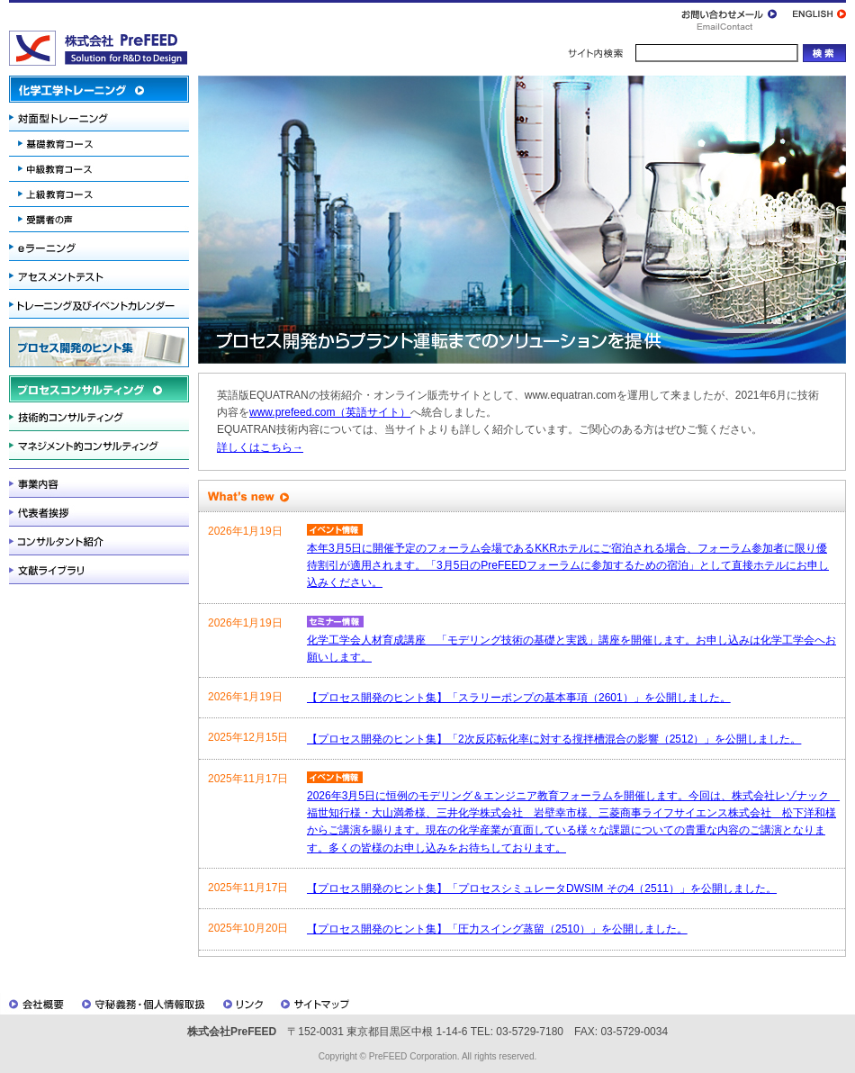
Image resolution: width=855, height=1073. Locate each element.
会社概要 (36, 1003)
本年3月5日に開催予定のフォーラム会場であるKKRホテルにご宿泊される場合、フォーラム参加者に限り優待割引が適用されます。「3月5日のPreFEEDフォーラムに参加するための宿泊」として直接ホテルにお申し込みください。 (568, 565)
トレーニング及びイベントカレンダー (99, 304)
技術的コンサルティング (99, 416)
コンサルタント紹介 (99, 541)
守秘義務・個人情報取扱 (143, 1003)
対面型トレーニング (99, 117)
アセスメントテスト (99, 275)
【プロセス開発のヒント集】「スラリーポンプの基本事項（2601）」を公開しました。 (519, 697)
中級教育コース (99, 169)
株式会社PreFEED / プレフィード (98, 48)
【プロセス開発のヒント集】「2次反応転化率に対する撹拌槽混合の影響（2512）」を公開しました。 (554, 739)
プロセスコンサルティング (99, 388)
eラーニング (99, 246)
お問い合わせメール (733, 16)
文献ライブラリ (99, 569)
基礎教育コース (99, 144)
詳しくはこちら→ (260, 447)
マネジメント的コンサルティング (99, 445)
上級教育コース (99, 194)
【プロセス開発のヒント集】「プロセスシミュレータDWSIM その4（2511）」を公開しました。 (542, 888)
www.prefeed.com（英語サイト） (329, 412)
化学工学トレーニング (99, 89)
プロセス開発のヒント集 (99, 347)
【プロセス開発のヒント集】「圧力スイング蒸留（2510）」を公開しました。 (497, 929)
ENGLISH (815, 16)
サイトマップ (317, 1003)
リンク (242, 1003)
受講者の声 (99, 221)
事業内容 (99, 483)
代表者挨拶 (99, 512)
